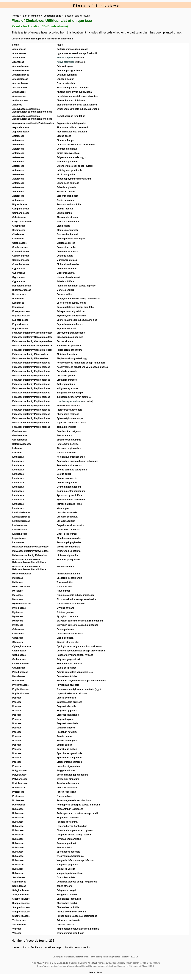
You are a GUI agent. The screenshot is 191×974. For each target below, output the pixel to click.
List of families (31, 15)
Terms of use (95, 972)
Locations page (52, 15)
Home (15, 15)
